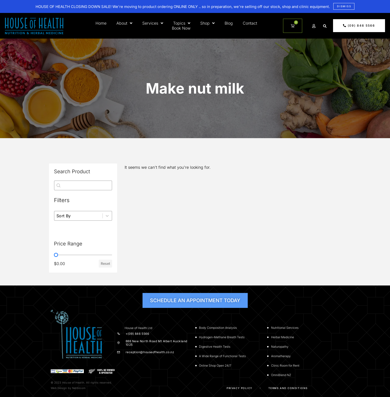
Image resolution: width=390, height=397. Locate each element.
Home (101, 23)
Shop (207, 23)
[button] (325, 26)
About (124, 23)
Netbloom (79, 388)
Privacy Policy (239, 388)
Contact (250, 23)
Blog (229, 23)
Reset (105, 263)
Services (152, 23)
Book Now (181, 28)
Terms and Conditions (288, 388)
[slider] (56, 255)
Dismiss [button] (344, 6)
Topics (181, 23)
